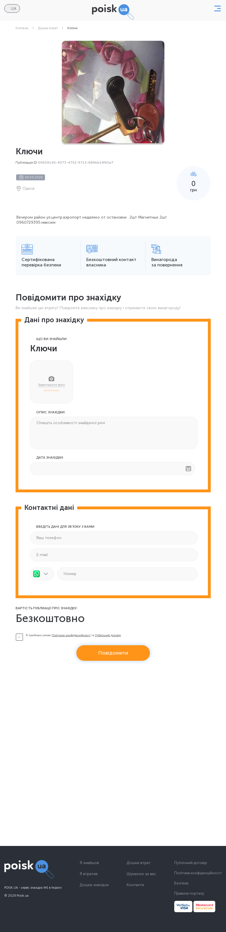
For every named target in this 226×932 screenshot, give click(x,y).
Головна (22, 28)
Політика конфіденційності (198, 873)
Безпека (181, 883)
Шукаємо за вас (141, 874)
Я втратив (89, 874)
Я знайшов (89, 863)
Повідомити (113, 653)
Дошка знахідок (94, 885)
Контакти (135, 885)
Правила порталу (189, 893)
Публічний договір (108, 635)
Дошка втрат (48, 28)
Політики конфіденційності (71, 635)
